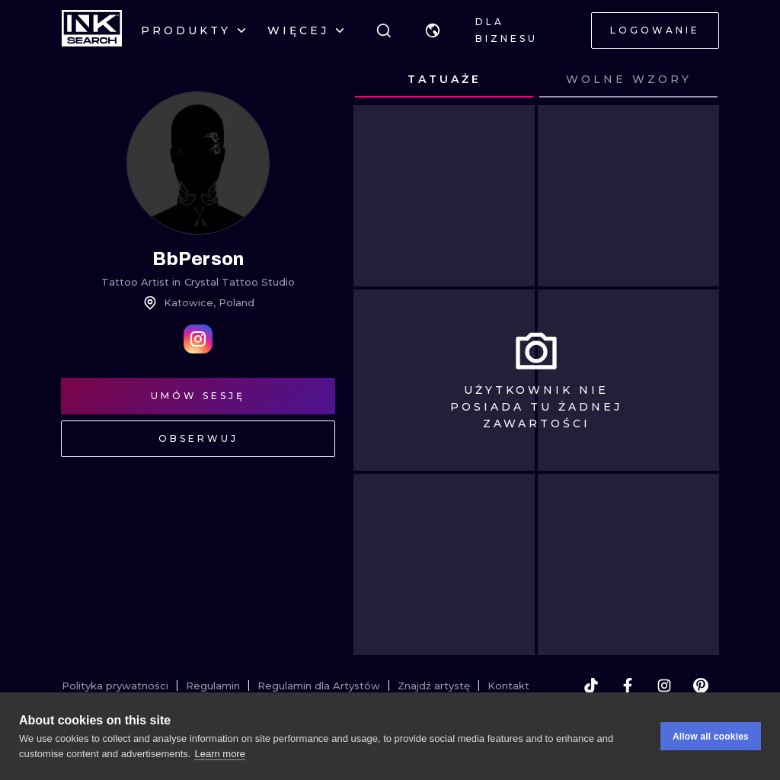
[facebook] (627, 685)
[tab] (444, 80)
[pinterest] (700, 685)
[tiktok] (591, 685)
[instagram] (664, 685)
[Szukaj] (384, 30)
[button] (432, 30)
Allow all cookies (711, 736)
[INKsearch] (92, 30)
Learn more (219, 753)
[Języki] (432, 30)
